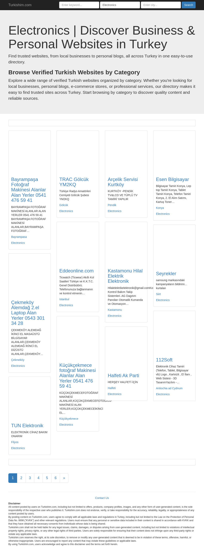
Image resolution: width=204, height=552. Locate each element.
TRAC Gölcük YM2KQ (74, 182)
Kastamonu (115, 309)
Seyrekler (166, 273)
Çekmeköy (17, 359)
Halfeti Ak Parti (123, 375)
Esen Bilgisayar (172, 179)
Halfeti (112, 388)
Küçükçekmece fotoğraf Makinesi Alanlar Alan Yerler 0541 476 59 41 (77, 375)
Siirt (158, 294)
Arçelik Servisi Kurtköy (123, 182)
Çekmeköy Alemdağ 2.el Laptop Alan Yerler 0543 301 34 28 (28, 313)
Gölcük (63, 205)
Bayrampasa (19, 236)
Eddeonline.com (76, 270)
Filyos (15, 442)
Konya (160, 207)
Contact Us (102, 498)
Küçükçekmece (68, 418)
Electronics (18, 242)
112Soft (164, 359)
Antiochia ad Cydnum (169, 388)
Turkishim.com (19, 5)
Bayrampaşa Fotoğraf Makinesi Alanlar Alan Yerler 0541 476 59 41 (28, 190)
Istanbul (64, 299)
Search (188, 5)
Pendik (112, 205)
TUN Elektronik (27, 425)
